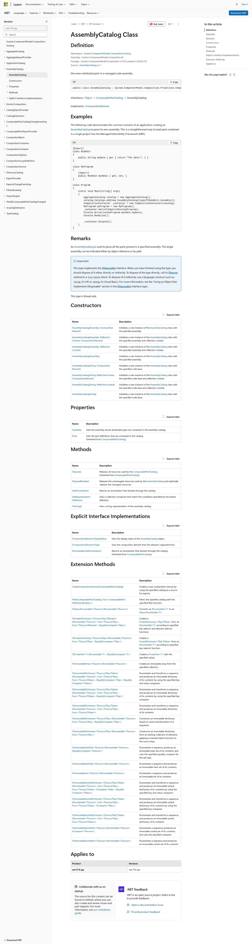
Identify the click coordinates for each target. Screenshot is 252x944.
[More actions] (178, 24)
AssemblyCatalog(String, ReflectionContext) (93, 384)
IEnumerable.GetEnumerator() (86, 550)
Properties (211, 46)
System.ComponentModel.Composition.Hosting (107, 53)
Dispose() (76, 471)
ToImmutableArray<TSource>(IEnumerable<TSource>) (99, 663)
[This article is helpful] (230, 75)
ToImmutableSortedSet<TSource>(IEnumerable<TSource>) (101, 840)
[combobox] (25, 28)
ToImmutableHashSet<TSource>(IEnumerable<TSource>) (100, 763)
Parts (74, 435)
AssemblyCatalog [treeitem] (17, 74)
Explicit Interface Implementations (222, 55)
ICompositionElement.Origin (86, 544)
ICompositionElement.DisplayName (89, 538)
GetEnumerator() (80, 490)
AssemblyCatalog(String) (84, 394)
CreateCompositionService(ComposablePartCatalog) (97, 586)
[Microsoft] (6, 4)
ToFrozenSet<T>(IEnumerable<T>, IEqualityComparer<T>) (101, 654)
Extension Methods (215, 59)
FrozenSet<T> (156, 654)
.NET (83, 23)
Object (88, 97)
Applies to (211, 63)
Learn (74, 23)
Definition (211, 29)
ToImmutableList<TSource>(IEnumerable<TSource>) (98, 773)
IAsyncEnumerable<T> (150, 612)
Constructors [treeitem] (15, 80)
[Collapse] (46, 21)
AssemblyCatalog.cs (89, 65)
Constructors (212, 42)
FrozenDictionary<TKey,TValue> (155, 621)
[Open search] (237, 4)
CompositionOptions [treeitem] (16, 154)
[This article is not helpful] (234, 75)
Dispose (173, 272)
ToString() (77, 506)
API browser (95, 23)
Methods (210, 50)
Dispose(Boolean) (80, 481)
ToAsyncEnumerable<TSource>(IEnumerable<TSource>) (100, 608)
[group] (126, 88)
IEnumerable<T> (160, 608)
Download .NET (238, 12)
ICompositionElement (97, 106)
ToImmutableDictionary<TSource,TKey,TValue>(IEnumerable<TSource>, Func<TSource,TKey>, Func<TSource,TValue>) (95, 709)
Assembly (76, 429)
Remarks (210, 38)
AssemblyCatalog (80, 129)
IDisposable (109, 268)
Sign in (244, 4)
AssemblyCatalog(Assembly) (86, 356)
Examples (210, 34)
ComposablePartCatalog (109, 97)
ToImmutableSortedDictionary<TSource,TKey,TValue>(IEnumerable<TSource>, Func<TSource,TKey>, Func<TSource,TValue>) (98, 818)
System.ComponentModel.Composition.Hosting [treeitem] (26, 43)
